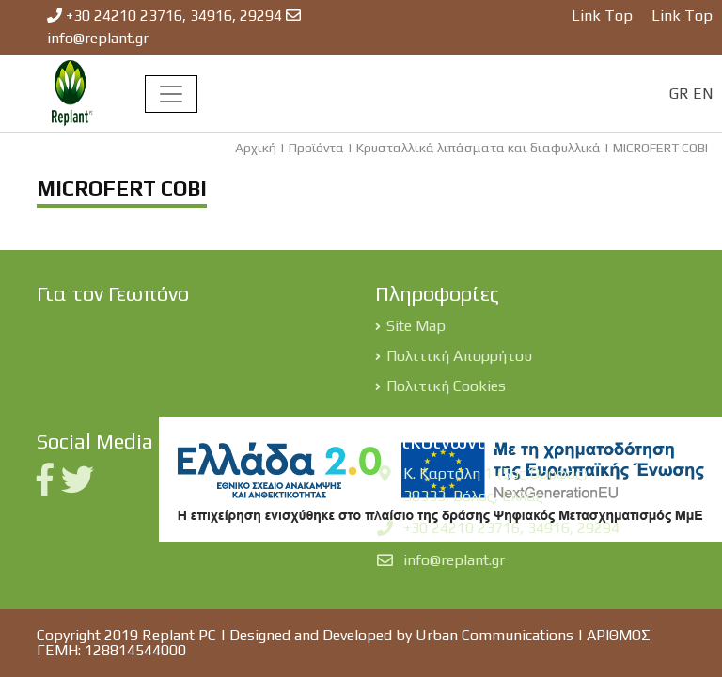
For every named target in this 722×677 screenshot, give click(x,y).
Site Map (416, 326)
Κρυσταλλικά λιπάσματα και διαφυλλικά (478, 147)
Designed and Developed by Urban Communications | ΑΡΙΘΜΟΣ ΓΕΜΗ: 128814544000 (344, 642)
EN (703, 93)
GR (679, 93)
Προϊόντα (316, 147)
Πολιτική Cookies (446, 386)
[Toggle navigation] (171, 94)
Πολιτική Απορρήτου (459, 356)
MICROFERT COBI (660, 147)
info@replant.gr (98, 38)
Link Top (602, 15)
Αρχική (255, 147)
